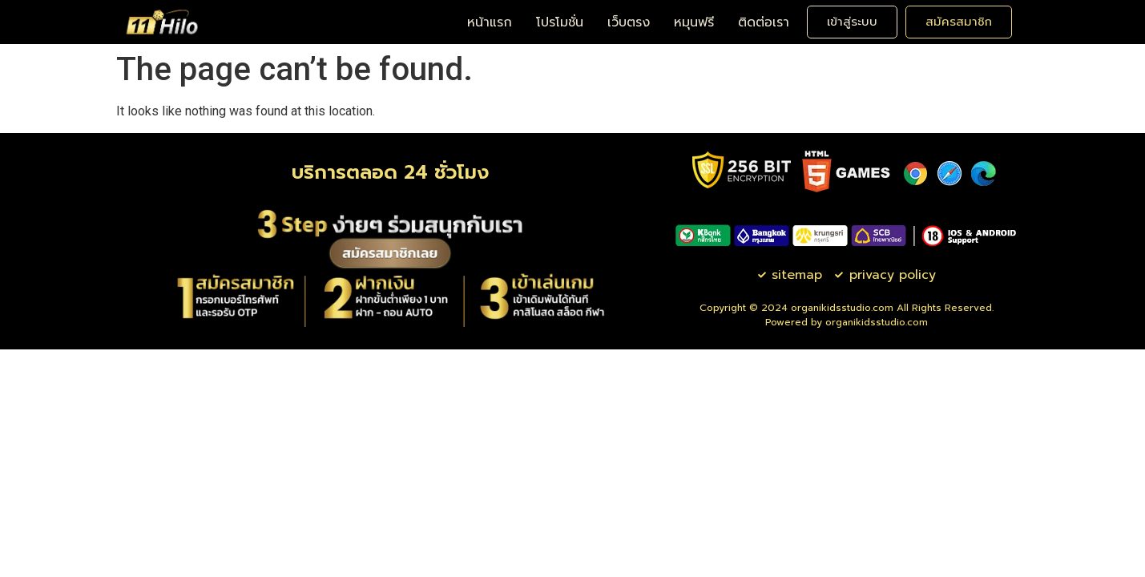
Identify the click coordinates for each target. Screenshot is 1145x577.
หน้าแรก (489, 22)
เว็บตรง (628, 22)
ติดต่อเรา (763, 22)
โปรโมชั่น (559, 22)
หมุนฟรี (694, 22)
